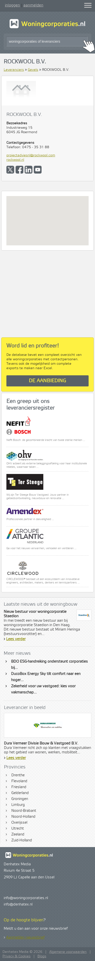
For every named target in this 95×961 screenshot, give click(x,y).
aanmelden (33, 5)
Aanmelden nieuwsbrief (25, 937)
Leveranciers (14, 70)
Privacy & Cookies (16, 956)
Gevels (33, 70)
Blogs (41, 956)
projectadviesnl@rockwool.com (30, 155)
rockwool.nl (15, 160)
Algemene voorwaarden (68, 952)
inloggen (12, 5)
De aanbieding (47, 381)
